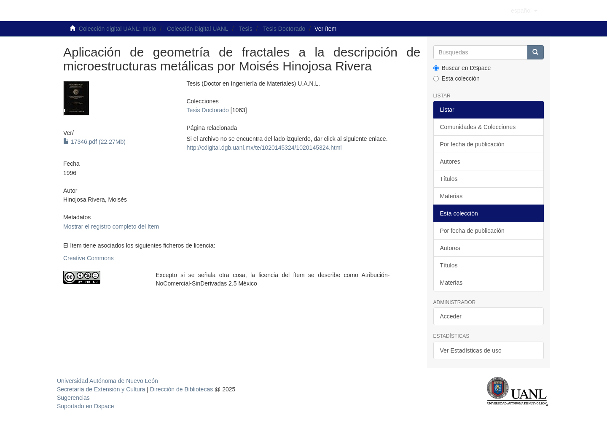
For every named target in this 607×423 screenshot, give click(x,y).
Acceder (451, 316)
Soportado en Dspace (85, 406)
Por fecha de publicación (472, 144)
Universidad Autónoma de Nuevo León (107, 380)
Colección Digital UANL (197, 28)
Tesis (245, 28)
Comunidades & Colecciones (478, 127)
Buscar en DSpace (462, 68)
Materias (451, 196)
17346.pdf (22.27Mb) (94, 141)
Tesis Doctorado (284, 28)
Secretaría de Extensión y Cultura (102, 389)
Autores (450, 161)
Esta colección (456, 78)
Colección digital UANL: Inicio (117, 28)
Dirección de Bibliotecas (181, 389)
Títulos (449, 178)
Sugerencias (73, 397)
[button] (524, 10)
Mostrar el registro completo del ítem (111, 226)
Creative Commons (88, 258)
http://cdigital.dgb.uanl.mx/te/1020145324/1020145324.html (263, 147)
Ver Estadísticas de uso (471, 350)
